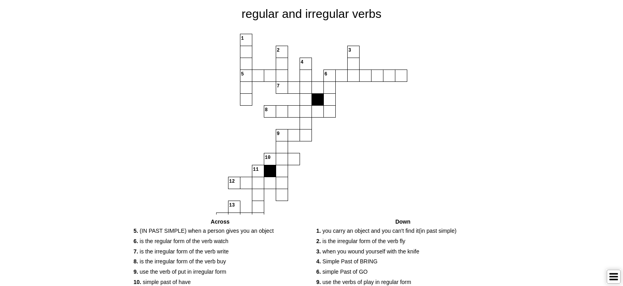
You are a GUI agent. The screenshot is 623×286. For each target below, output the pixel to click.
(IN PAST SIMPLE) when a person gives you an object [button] (204, 231)
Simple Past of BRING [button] (346, 261)
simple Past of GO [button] (342, 272)
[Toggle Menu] (614, 277)
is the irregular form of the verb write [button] (181, 251)
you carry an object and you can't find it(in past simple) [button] (386, 231)
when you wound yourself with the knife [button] (367, 251)
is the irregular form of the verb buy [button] (180, 261)
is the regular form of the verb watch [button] (181, 241)
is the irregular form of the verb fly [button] (360, 241)
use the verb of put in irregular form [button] (180, 272)
